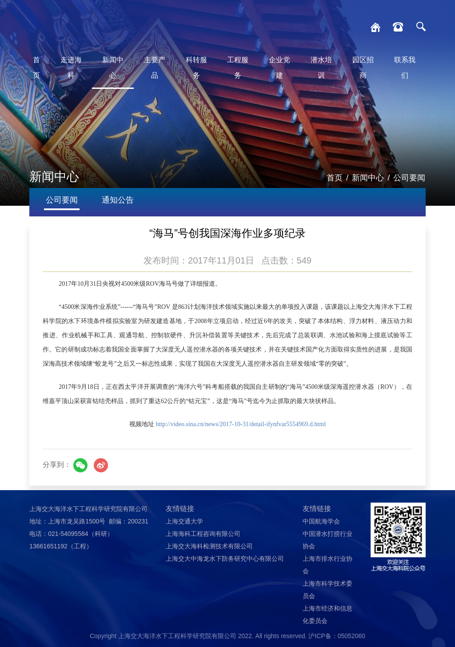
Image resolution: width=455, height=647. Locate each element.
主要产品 (154, 67)
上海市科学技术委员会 (327, 589)
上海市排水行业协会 (327, 565)
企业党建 (279, 67)
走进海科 (71, 67)
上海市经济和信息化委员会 (327, 614)
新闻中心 (113, 67)
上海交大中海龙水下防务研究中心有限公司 (225, 558)
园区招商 (363, 67)
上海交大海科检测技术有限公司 (209, 546)
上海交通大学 (184, 521)
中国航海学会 (321, 521)
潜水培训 (321, 67)
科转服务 (196, 67)
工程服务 (237, 67)
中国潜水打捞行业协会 (327, 540)
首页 (36, 67)
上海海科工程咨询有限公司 (203, 533)
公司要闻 (409, 177)
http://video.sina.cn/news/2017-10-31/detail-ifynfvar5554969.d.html (241, 424)
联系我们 (404, 67)
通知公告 (118, 200)
